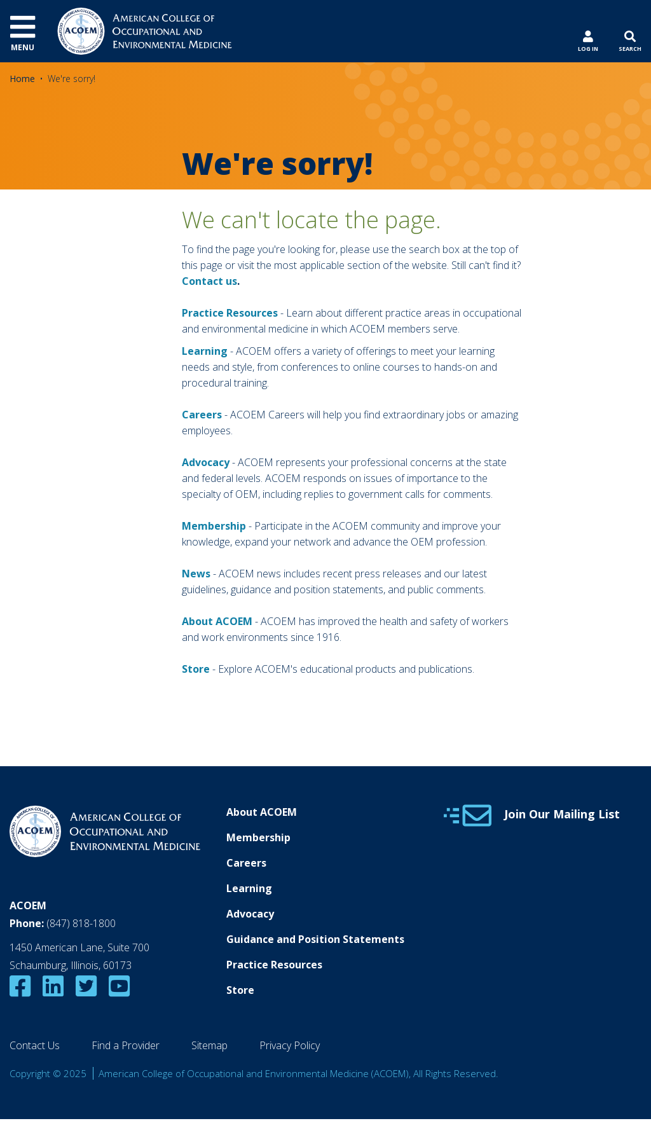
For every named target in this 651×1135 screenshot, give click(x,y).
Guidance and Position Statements (315, 939)
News (196, 574)
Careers (246, 863)
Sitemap (209, 1045)
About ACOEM (217, 621)
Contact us (209, 281)
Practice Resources (230, 313)
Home (22, 78)
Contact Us (35, 1045)
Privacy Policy (289, 1045)
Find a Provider (126, 1045)
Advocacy (250, 914)
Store (240, 990)
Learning (205, 351)
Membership (214, 526)
